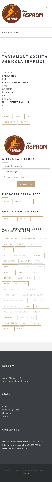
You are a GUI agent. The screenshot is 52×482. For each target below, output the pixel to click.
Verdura (35, 323)
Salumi (37, 312)
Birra (7, 116)
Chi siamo (7, 413)
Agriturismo (10, 238)
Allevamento (28, 238)
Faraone (25, 261)
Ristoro (24, 219)
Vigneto (8, 329)
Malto (18, 201)
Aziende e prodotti (11, 410)
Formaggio (10, 267)
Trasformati (10, 323)
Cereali (18, 116)
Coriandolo (36, 255)
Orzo (29, 116)
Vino (19, 329)
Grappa (21, 272)
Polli (28, 306)
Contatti (6, 416)
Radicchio (41, 306)
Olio (6, 283)
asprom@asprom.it (18, 448)
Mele (29, 278)
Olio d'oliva (20, 283)
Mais (20, 278)
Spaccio (24, 122)
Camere (20, 244)
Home (5, 406)
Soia (22, 317)
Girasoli (8, 272)
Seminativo (9, 122)
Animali (8, 244)
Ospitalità (9, 219)
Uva (24, 323)
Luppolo (8, 278)
